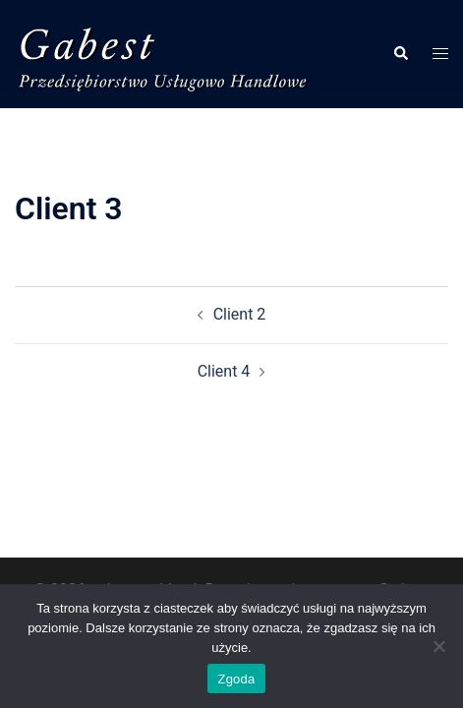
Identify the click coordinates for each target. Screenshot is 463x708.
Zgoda (236, 679)
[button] (400, 54)
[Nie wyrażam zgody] (438, 646)
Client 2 (239, 314)
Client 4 (224, 371)
